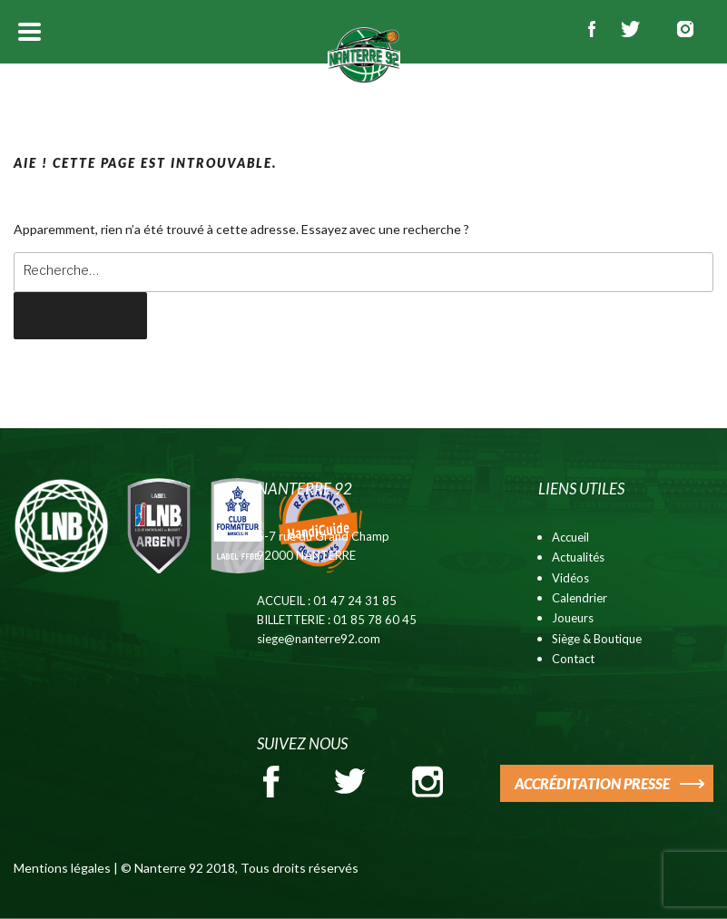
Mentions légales (62, 867)
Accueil (570, 537)
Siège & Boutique (597, 638)
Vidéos (570, 578)
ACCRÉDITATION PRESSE (592, 783)
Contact (573, 658)
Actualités (578, 557)
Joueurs (573, 618)
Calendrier (579, 598)
